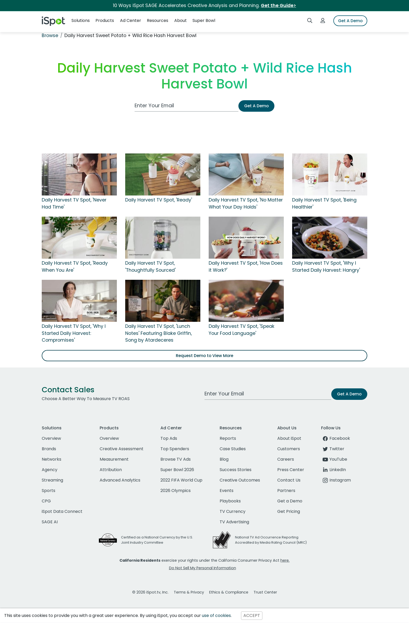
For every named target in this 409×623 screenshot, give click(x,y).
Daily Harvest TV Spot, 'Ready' (158, 200)
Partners (286, 491)
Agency (49, 470)
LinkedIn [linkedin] (333, 470)
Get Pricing (288, 511)
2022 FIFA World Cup (181, 480)
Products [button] (104, 20)
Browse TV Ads (175, 459)
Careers (285, 459)
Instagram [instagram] (336, 480)
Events (226, 491)
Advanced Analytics (120, 480)
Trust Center (265, 592)
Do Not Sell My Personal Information (202, 568)
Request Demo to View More (204, 356)
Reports (228, 438)
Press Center (290, 470)
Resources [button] (157, 20)
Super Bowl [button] (204, 20)
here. (285, 560)
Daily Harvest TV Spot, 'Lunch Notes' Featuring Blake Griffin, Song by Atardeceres (158, 333)
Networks (51, 459)
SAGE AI (50, 522)
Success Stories (235, 470)
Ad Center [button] (130, 20)
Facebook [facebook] (335, 438)
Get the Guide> (278, 5)
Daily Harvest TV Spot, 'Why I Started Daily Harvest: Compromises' (74, 333)
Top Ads (168, 438)
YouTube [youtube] (334, 459)
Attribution (111, 470)
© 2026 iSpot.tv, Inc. (150, 592)
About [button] (180, 20)
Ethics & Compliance (228, 592)
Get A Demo (350, 21)
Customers (288, 449)
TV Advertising (234, 522)
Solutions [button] (80, 20)
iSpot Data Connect (62, 511)
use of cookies (216, 616)
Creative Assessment (121, 449)
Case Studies (233, 449)
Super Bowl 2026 (177, 470)
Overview (51, 438)
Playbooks (230, 501)
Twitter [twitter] (332, 449)
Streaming (52, 480)
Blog (224, 459)
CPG (46, 501)
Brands (49, 449)
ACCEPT (251, 616)
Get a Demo (289, 501)
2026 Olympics (175, 491)
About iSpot (289, 438)
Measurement (114, 459)
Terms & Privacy (189, 592)
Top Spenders (174, 449)
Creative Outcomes (240, 480)
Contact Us (288, 480)
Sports (48, 491)
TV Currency (232, 511)
